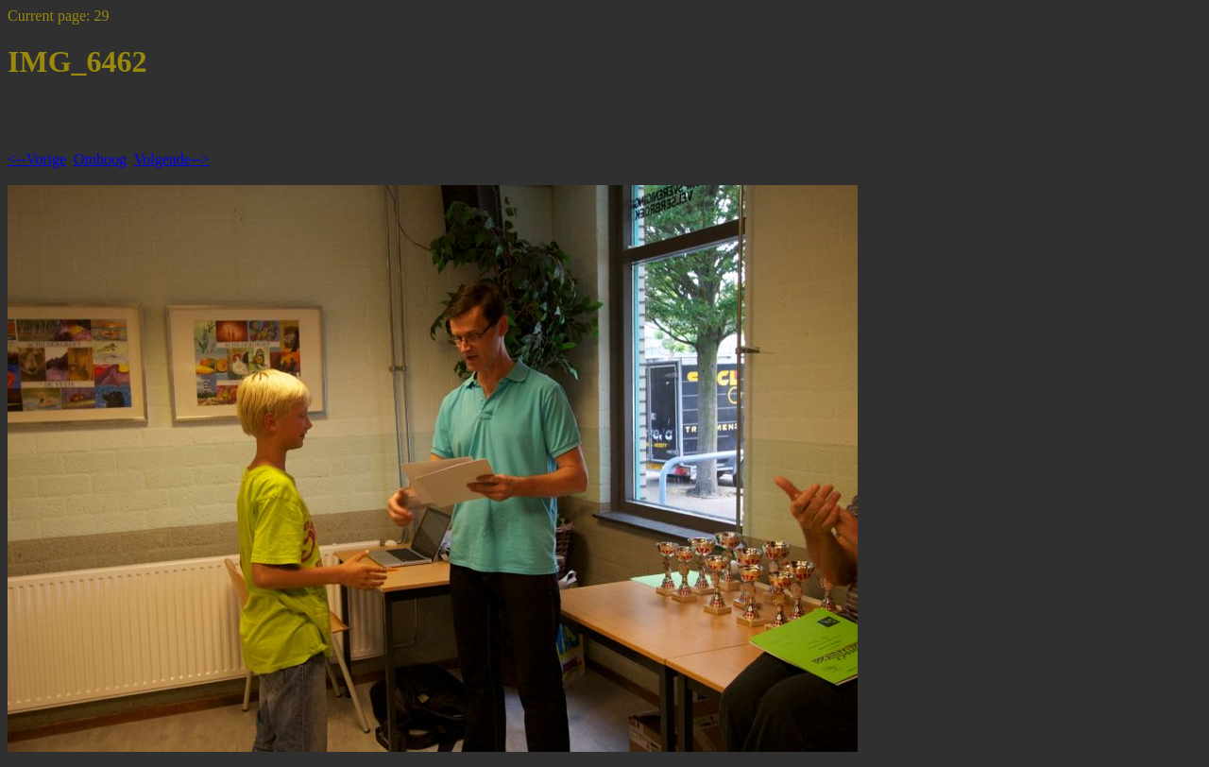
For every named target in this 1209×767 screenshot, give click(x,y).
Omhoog (100, 159)
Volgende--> (172, 159)
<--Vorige (37, 159)
